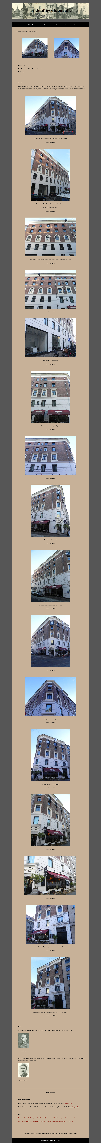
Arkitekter (31, 25)
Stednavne (59, 25)
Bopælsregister (41, 25)
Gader (51, 25)
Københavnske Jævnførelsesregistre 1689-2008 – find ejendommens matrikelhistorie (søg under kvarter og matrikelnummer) (48, 1117)
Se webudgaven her (68, 1103)
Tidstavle (67, 25)
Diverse (76, 25)
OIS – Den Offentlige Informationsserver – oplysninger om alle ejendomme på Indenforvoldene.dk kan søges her (45, 1121)
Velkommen (21, 25)
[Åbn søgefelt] (82, 24)
